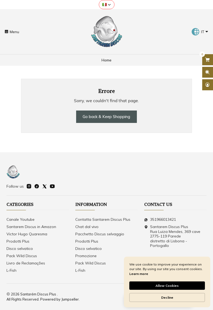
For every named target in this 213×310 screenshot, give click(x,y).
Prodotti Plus (17, 241)
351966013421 (160, 219)
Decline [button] (167, 297)
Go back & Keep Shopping (106, 116)
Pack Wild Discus (21, 255)
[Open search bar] (207, 72)
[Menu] (11, 31)
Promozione (86, 255)
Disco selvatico (19, 248)
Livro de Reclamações (25, 263)
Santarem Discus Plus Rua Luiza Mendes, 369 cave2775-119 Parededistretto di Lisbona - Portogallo (172, 236)
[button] (106, 4)
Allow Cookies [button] (167, 286)
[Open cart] (207, 59)
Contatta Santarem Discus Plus (102, 219)
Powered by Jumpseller (59, 299)
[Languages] (200, 32)
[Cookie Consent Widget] (167, 282)
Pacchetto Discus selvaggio (99, 234)
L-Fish (11, 270)
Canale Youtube (20, 219)
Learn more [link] (138, 274)
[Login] (207, 84)
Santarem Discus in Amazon (31, 226)
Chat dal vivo (87, 226)
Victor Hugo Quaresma (26, 234)
